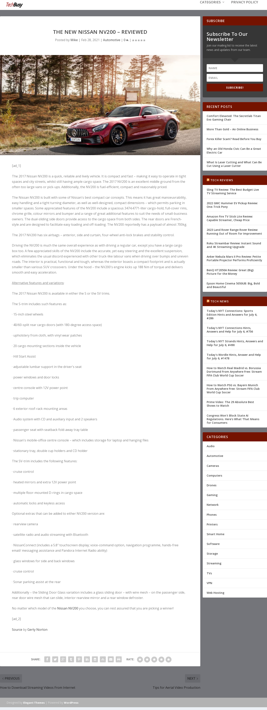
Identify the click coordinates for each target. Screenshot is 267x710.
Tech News (219, 301)
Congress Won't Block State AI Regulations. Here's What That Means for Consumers (233, 418)
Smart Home (215, 534)
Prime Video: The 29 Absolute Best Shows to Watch (230, 403)
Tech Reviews (221, 180)
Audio (211, 446)
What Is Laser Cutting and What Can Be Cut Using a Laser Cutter (234, 163)
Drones (211, 485)
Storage (212, 553)
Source (17, 629)
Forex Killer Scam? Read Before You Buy (234, 138)
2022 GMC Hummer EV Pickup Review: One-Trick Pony (232, 204)
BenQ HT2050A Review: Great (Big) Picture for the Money (230, 271)
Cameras (213, 465)
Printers (212, 524)
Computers (214, 475)
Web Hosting (215, 592)
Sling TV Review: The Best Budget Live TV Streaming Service (233, 191)
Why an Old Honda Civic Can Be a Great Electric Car (234, 150)
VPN (209, 582)
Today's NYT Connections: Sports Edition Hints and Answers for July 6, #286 (232, 314)
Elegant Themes (34, 702)
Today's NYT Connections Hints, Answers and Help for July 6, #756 (230, 329)
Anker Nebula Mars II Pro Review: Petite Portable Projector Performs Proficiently (234, 258)
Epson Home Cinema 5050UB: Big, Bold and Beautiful (233, 284)
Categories (210, 8)
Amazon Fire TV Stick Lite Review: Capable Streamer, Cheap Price (230, 218)
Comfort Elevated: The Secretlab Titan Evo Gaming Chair (234, 117)
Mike (74, 39)
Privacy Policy (244, 8)
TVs (209, 573)
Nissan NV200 (67, 608)
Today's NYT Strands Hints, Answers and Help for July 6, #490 (235, 342)
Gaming (212, 494)
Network (213, 504)
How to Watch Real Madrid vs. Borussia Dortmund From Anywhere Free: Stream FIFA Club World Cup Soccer (234, 371)
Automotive (111, 39)
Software (213, 543)
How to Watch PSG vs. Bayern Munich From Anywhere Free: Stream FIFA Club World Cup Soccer (233, 388)
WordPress (71, 702)
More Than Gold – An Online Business (232, 129)
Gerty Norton (37, 629)
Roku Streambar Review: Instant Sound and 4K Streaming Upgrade (234, 244)
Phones (212, 514)
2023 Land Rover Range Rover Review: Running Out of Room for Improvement (234, 231)
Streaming (214, 563)
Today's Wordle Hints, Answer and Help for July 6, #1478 (234, 356)
